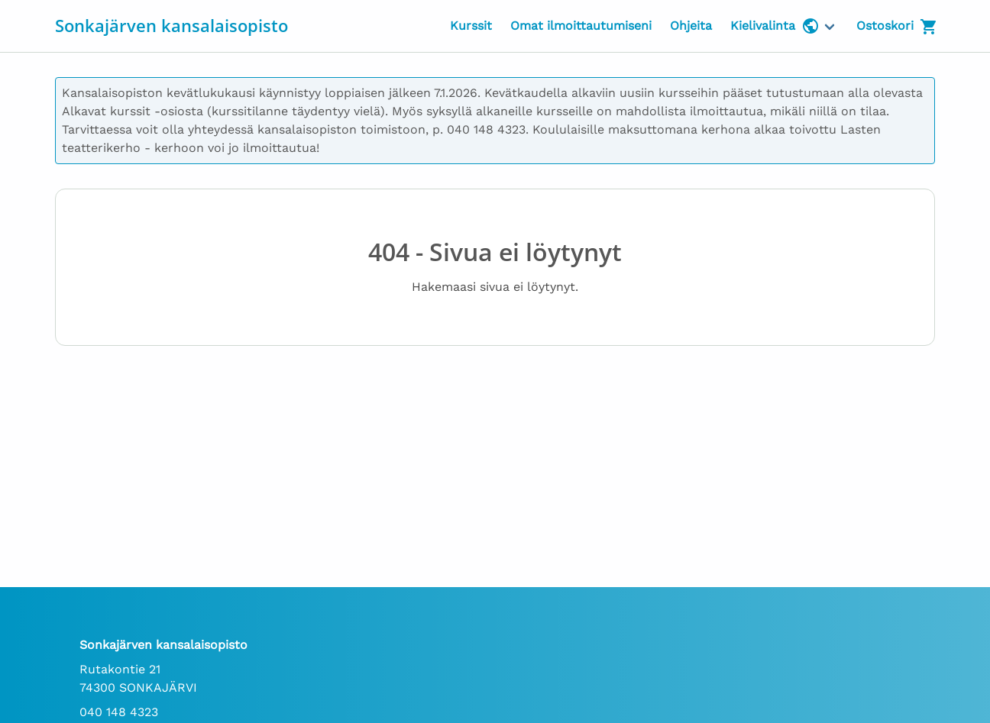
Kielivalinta (775, 26)
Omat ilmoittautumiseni (581, 25)
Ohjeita (691, 25)
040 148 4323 (118, 712)
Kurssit (471, 25)
